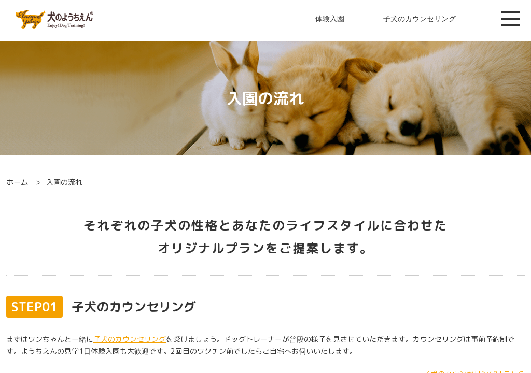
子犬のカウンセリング (419, 19)
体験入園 (329, 19)
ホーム (17, 182)
